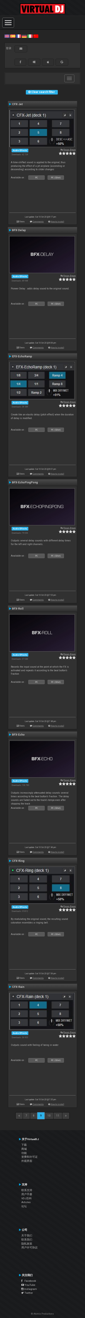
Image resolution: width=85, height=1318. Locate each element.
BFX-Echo (18, 734)
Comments (38, 221)
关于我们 (26, 1235)
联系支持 (26, 1190)
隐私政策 (26, 1243)
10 (49, 1115)
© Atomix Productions (42, 1313)
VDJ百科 (26, 1198)
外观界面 (26, 1161)
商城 (24, 1149)
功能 (24, 1153)
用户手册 (26, 1194)
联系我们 (26, 1239)
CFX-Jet (17, 104)
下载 (24, 1144)
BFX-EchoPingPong (25, 482)
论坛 (24, 1206)
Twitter (27, 1292)
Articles (26, 1202)
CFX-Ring (18, 861)
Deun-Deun (69, 149)
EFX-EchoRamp (22, 356)
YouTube (28, 1285)
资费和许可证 (29, 1156)
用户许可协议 (29, 1247)
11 (57, 1115)
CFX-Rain (18, 986)
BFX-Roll (18, 608)
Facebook (28, 1280)
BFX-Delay (19, 230)
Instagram (29, 1289)
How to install (57, 221)
